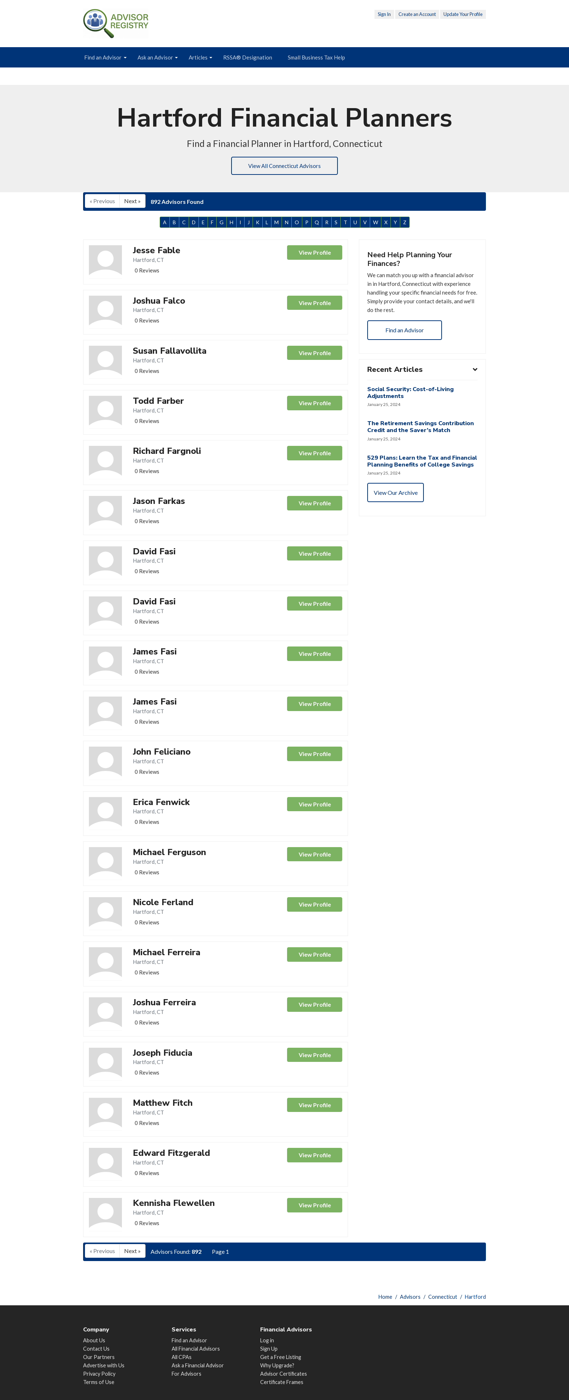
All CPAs (182, 1357)
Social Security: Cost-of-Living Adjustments (411, 398)
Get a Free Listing (280, 1357)
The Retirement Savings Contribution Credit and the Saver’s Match (421, 433)
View (314, 254)
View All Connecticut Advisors (284, 166)
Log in (267, 1340)
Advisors (410, 1297)
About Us (94, 1340)
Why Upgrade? (277, 1365)
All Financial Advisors (196, 1349)
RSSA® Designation (247, 57)
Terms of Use (98, 1382)
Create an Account (417, 14)
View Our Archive (396, 507)
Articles (198, 57)
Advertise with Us (103, 1365)
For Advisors (186, 1374)
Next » (132, 201)
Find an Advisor (103, 57)
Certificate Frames (281, 1382)
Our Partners (99, 1357)
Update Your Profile (463, 14)
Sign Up (269, 1349)
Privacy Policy (99, 1374)
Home (385, 1297)
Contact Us (96, 1349)
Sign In (384, 14)
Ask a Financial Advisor (198, 1365)
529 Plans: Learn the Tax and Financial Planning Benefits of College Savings (410, 472)
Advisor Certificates (283, 1374)
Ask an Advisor (155, 57)
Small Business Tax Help (316, 57)
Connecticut (442, 1297)
